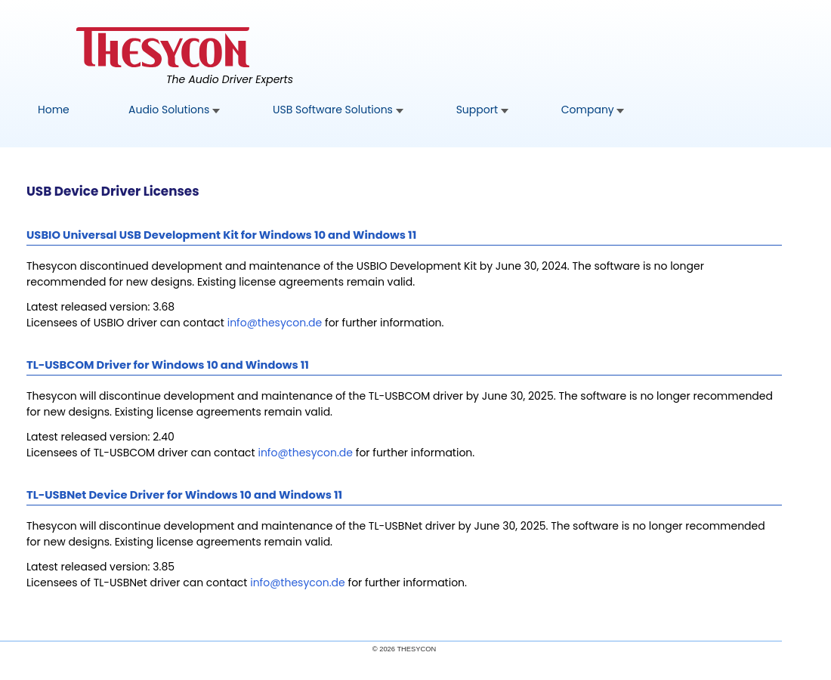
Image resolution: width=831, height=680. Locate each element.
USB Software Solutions (338, 109)
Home (54, 109)
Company (593, 109)
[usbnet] (297, 582)
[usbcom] (305, 452)
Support (482, 109)
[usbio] (275, 322)
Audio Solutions (174, 109)
